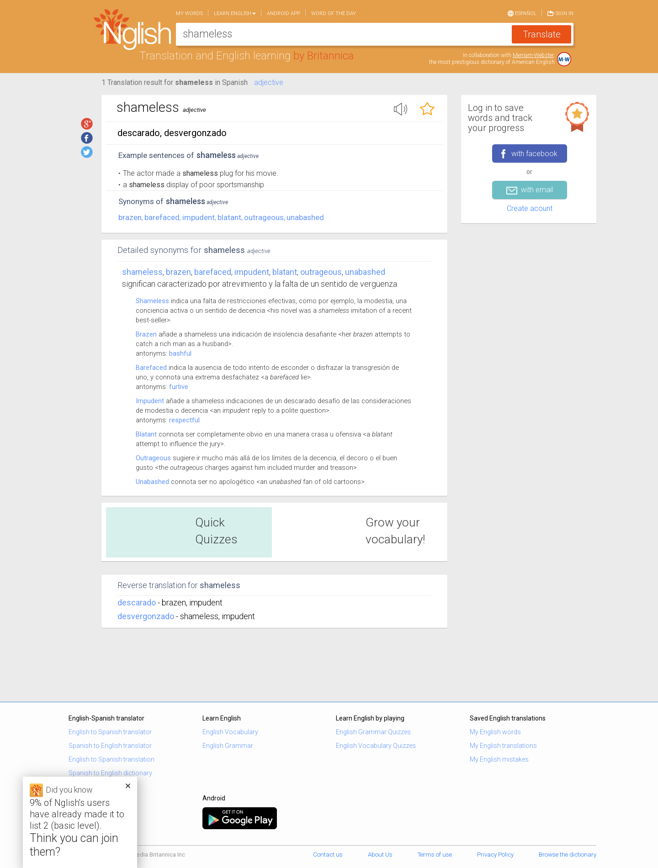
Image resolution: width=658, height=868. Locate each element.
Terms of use (435, 854)
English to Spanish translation (111, 759)
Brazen (146, 334)
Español (522, 12)
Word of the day (333, 13)
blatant (229, 217)
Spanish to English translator (110, 745)
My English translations (503, 745)
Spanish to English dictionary (110, 773)
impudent (198, 217)
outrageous (264, 217)
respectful (184, 420)
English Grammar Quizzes (373, 732)
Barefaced (151, 367)
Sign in (560, 12)
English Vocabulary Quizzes (376, 745)
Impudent (150, 401)
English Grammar (227, 745)
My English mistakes (499, 759)
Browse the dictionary (567, 854)
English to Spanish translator (110, 732)
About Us (380, 854)
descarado (136, 602)
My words (189, 13)
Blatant (146, 434)
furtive (178, 387)
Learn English (235, 13)
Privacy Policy (495, 854)
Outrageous (153, 458)
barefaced (162, 217)
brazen (130, 217)
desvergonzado (145, 616)
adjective (268, 82)
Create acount (529, 208)
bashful (180, 353)
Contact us (328, 854)
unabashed (305, 217)
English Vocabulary (230, 732)
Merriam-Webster (533, 55)
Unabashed (152, 482)
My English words (495, 732)
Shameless (142, 272)
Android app (283, 13)
